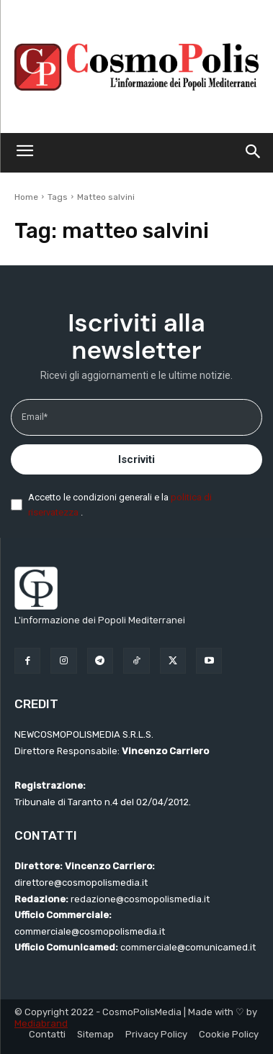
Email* (35, 417)
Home (26, 197)
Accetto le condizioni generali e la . (120, 505)
